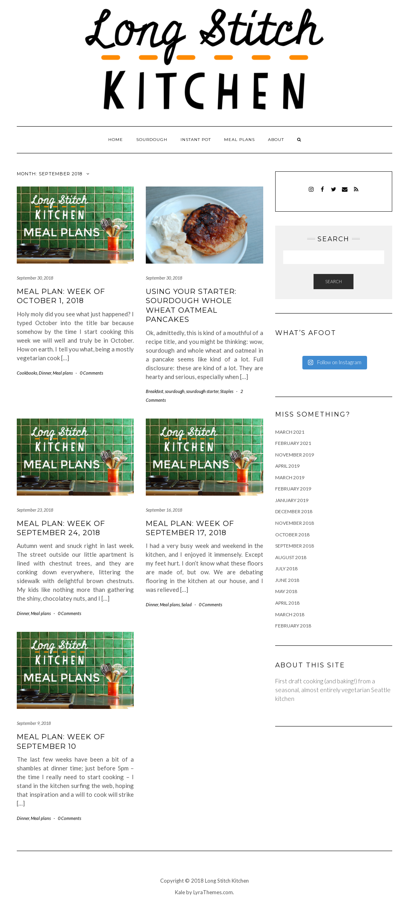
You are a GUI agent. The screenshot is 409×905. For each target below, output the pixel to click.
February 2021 (293, 443)
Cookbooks (27, 372)
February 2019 (293, 489)
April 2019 (287, 466)
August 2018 (290, 557)
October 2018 (292, 535)
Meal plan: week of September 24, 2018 (61, 528)
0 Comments (91, 372)
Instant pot (196, 139)
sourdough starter (202, 391)
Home (115, 139)
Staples (226, 391)
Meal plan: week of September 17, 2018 (190, 528)
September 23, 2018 (35, 509)
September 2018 (294, 546)
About (276, 139)
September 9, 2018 (34, 723)
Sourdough (151, 139)
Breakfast (154, 391)
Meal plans (239, 139)
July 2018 (286, 569)
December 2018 (293, 511)
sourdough (175, 391)
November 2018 (294, 523)
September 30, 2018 (35, 277)
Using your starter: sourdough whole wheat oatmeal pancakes (191, 305)
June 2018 (287, 580)
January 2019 (291, 500)
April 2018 (287, 603)
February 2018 (293, 626)
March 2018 (289, 614)
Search (333, 281)
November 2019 (294, 455)
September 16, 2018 (164, 509)
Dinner (45, 372)
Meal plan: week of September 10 (61, 741)
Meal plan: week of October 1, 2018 (61, 296)
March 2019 (289, 477)
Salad (186, 604)
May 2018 (286, 591)
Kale (180, 892)
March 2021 (289, 432)
